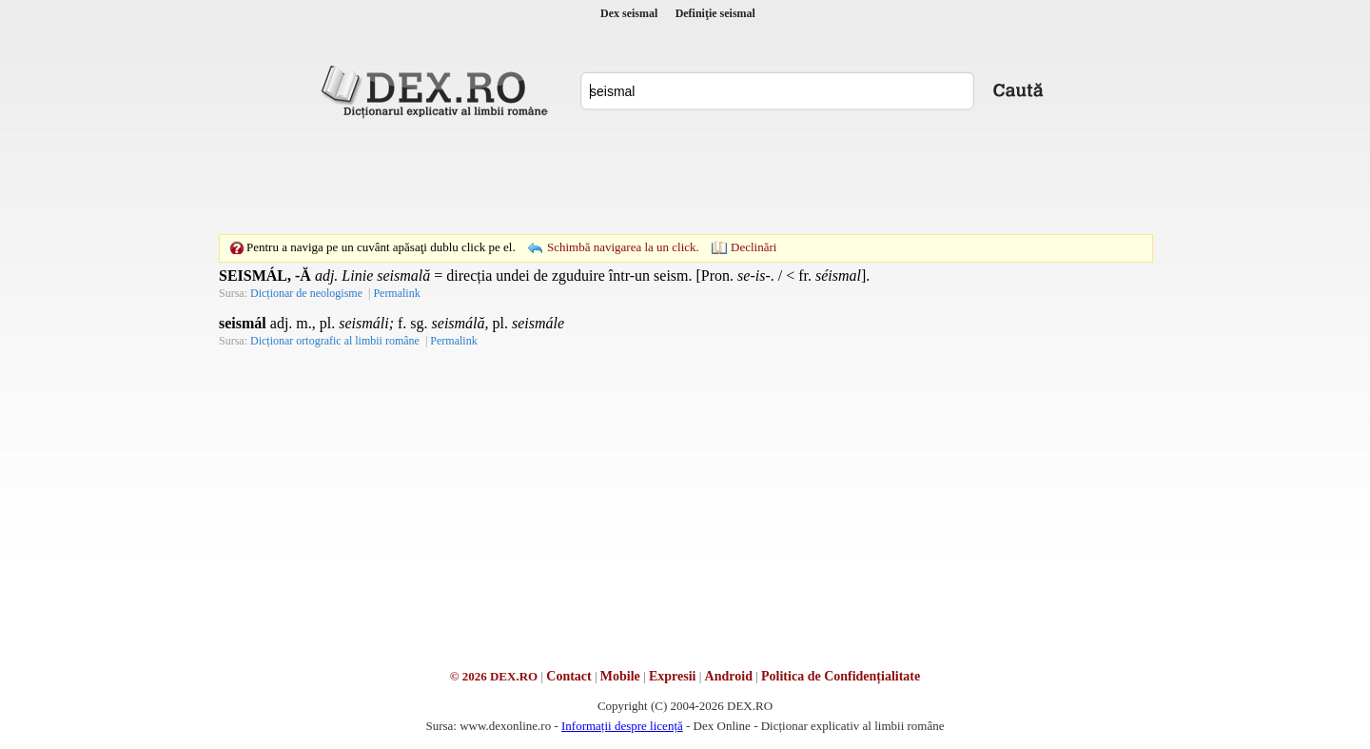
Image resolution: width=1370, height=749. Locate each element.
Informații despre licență (622, 726)
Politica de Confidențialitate (840, 676)
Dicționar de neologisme (306, 293)
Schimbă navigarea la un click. (623, 247)
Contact (568, 676)
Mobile (620, 676)
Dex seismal (628, 13)
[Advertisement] (685, 176)
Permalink (396, 293)
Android (729, 676)
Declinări (753, 247)
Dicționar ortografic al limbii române (335, 340)
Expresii (672, 676)
